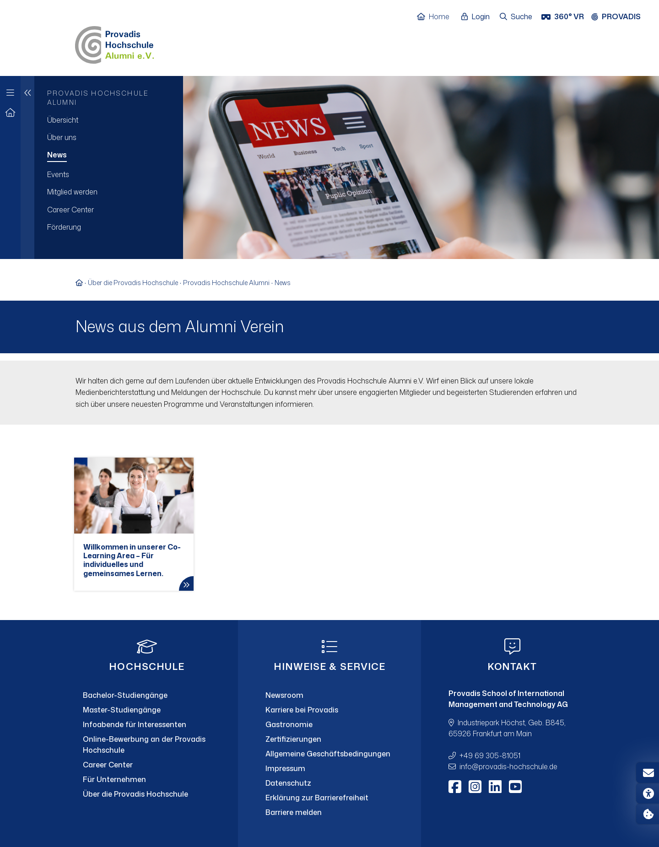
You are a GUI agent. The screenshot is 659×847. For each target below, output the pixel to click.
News (283, 282)
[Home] (438, 16)
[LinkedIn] (495, 786)
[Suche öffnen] (516, 16)
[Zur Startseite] (10, 113)
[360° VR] (563, 16)
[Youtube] (515, 786)
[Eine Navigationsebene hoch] (27, 167)
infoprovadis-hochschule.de (508, 766)
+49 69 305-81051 (489, 755)
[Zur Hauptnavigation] (10, 90)
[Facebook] (454, 786)
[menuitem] (108, 120)
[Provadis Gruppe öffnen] (620, 16)
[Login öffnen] (478, 17)
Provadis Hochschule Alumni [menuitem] (97, 97)
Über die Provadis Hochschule (133, 282)
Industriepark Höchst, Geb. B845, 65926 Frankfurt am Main (507, 728)
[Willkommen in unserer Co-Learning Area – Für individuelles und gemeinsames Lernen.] (134, 524)
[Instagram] (475, 786)
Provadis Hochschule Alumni (226, 282)
